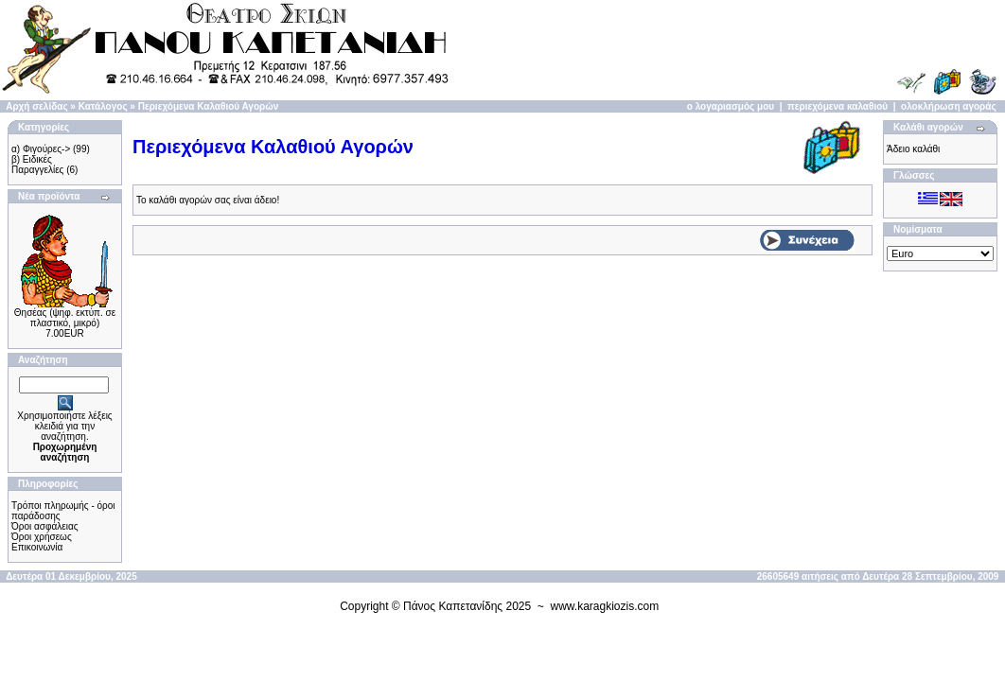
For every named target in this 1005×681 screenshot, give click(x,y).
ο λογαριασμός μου (730, 106)
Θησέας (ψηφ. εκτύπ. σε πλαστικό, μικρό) (64, 317)
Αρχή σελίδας (36, 106)
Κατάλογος (103, 106)
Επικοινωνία (36, 547)
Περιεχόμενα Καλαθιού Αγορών (208, 106)
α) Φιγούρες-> (40, 149)
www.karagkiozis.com (605, 606)
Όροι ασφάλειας (45, 526)
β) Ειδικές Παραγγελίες (37, 164)
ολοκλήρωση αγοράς (948, 106)
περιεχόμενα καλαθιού (837, 106)
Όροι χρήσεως (41, 537)
